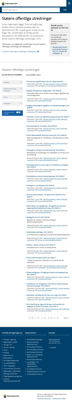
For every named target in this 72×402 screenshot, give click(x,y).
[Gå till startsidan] (10, 3)
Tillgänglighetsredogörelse (13, 376)
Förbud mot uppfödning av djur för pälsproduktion (45, 81)
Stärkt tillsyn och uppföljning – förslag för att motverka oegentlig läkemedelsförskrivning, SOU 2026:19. (46, 207)
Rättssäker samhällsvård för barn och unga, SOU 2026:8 (46, 295)
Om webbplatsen (10, 363)
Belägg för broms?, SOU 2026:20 (38, 217)
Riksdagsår (13, 103)
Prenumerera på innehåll (12, 113)
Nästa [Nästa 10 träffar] (66, 318)
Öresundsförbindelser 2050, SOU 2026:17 (41, 258)
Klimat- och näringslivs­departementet (35, 356)
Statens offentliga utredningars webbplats (20, 51)
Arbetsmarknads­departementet (33, 343)
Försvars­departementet (35, 349)
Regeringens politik (10, 342)
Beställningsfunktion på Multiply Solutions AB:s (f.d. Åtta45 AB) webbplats (60, 50)
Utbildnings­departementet (36, 372)
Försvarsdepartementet (45, 201)
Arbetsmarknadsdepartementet (48, 160)
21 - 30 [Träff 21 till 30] (43, 318)
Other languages (9, 366)
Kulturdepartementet (44, 253)
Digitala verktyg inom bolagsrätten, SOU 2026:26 (44, 91)
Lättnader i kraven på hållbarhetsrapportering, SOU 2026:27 (48, 117)
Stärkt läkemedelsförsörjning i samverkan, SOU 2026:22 (46, 135)
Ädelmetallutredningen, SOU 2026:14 (40, 232)
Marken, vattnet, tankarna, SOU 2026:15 (41, 245)
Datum (13, 97)
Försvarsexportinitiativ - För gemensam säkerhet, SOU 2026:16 (46, 196)
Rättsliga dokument (49, 84)
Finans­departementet (34, 347)
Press (5, 350)
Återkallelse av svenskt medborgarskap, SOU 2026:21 (46, 176)
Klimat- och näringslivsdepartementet (50, 240)
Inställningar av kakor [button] (59, 398)
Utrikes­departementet (35, 374)
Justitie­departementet (34, 352)
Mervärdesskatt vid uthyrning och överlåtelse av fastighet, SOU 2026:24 (47, 166)
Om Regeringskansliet (11, 361)
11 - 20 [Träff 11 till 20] (37, 318)
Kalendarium (8, 358)
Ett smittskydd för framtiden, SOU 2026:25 (42, 126)
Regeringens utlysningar (12, 371)
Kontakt (6, 353)
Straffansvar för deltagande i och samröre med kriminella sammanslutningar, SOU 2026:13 (47, 285)
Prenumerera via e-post (12, 368)
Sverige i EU (8, 345)
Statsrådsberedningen (35, 339)
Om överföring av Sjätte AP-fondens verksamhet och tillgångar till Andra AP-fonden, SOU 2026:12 (46, 305)
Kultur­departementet (34, 359)
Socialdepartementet (44, 130)
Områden (13, 82)
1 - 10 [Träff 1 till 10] (31, 318)
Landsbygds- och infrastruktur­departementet (33, 364)
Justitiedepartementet (45, 101)
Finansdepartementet (44, 171)
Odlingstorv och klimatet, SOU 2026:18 (40, 185)
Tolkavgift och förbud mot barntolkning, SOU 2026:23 (46, 150)
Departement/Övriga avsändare (13, 90)
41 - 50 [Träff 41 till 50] (56, 318)
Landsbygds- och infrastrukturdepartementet (52, 86)
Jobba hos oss (8, 355)
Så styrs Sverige (9, 347)
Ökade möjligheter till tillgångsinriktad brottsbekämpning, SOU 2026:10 (47, 273)
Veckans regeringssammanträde (12, 380)
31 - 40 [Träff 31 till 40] (50, 318)
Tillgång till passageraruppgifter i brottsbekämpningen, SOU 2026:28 (48, 107)
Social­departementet (34, 369)
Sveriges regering (10, 339)
